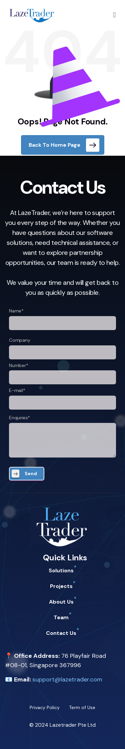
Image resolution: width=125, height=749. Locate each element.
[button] (114, 15)
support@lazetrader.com (67, 679)
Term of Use (82, 707)
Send (31, 473)
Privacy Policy (45, 707)
